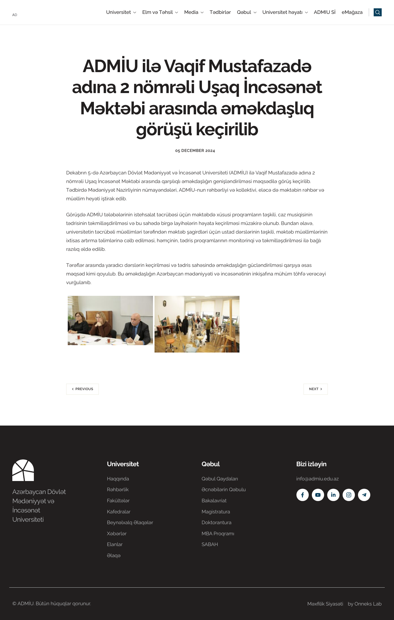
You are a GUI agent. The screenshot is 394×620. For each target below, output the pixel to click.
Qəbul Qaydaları (220, 479)
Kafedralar (119, 512)
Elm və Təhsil (160, 12)
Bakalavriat (214, 501)
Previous (84, 389)
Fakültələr (118, 501)
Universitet (121, 12)
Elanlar (115, 544)
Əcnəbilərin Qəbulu (224, 489)
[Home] (30, 12)
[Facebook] (302, 495)
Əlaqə (114, 555)
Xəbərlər (117, 533)
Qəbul (246, 12)
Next (314, 389)
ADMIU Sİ (325, 12)
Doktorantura (216, 522)
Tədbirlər (220, 12)
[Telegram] (364, 495)
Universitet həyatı (285, 12)
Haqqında (118, 479)
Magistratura (216, 512)
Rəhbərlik (118, 489)
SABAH (210, 544)
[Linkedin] (333, 495)
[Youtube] (318, 495)
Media (193, 12)
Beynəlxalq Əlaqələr (130, 522)
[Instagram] (349, 495)
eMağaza (352, 12)
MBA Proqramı (218, 533)
